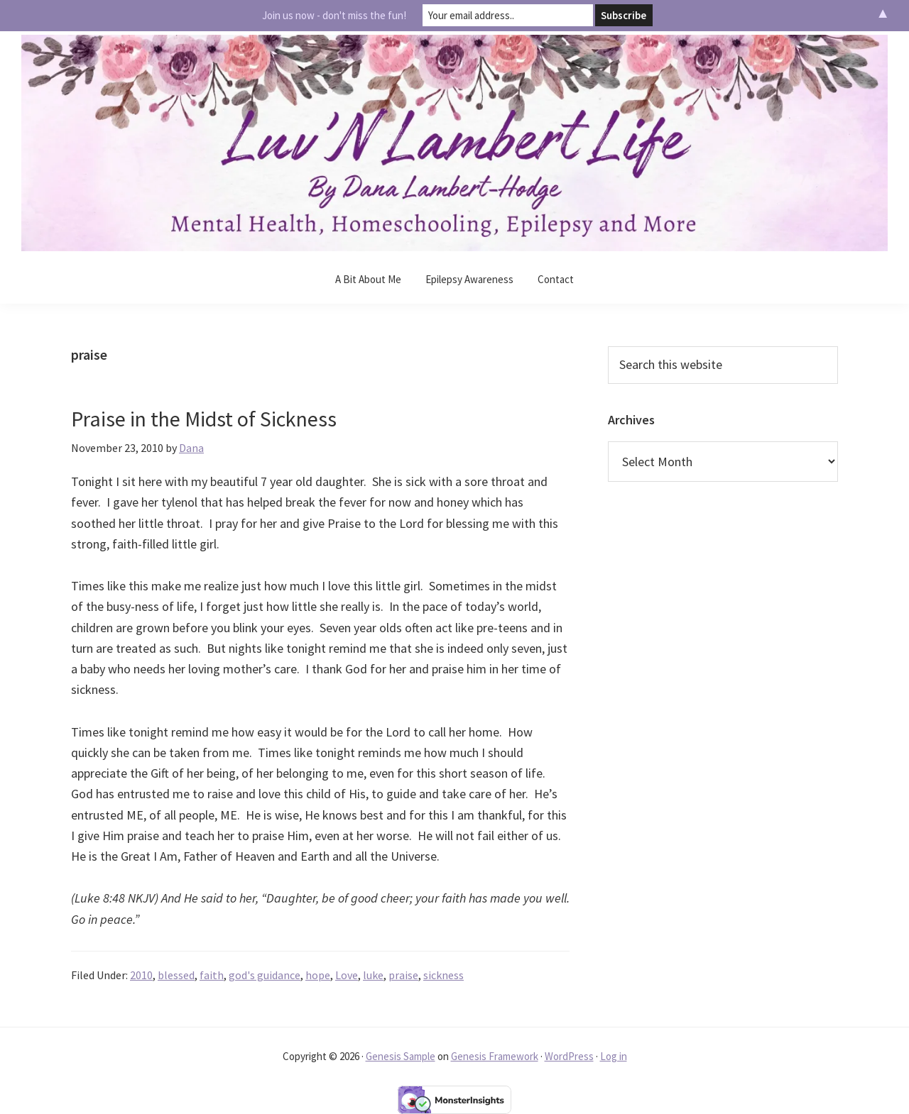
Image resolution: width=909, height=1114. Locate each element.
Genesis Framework (494, 1056)
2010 (141, 975)
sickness (443, 975)
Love (346, 975)
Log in (613, 1056)
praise (403, 975)
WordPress (569, 1056)
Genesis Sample (400, 1056)
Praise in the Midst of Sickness (204, 418)
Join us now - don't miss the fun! (334, 15)
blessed (176, 975)
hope (317, 975)
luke (373, 975)
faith (212, 975)
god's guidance (264, 975)
